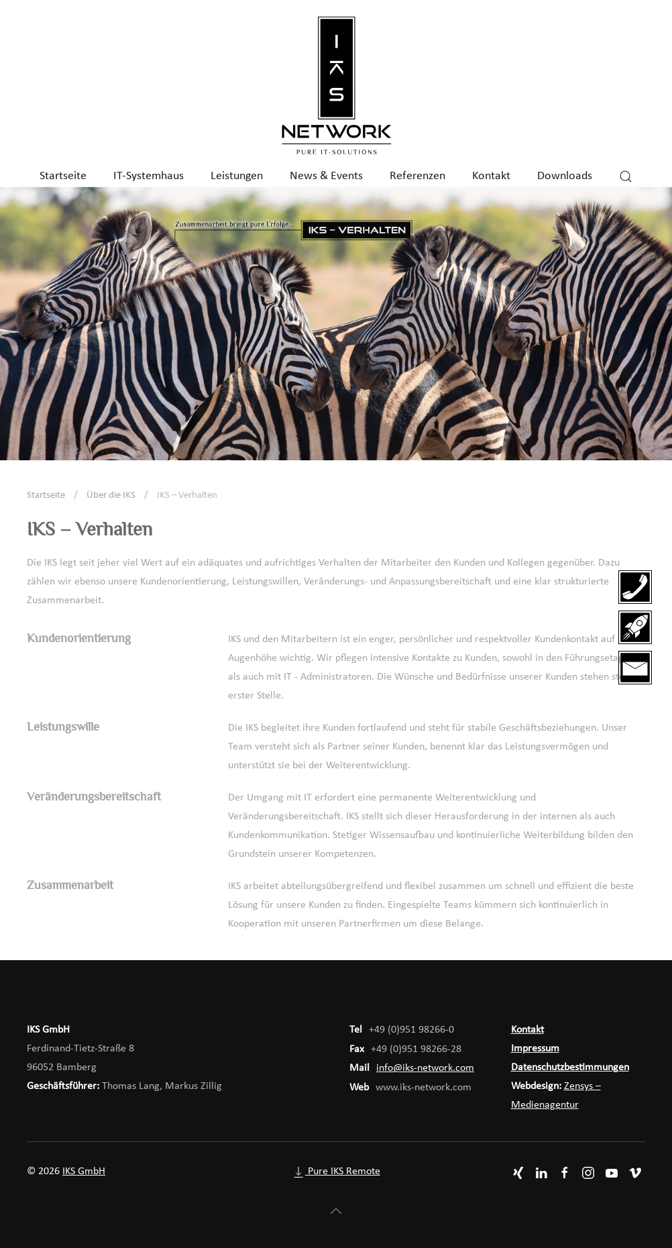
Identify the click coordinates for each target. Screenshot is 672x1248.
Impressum (535, 1048)
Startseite (63, 176)
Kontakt (491, 176)
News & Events (326, 176)
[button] (625, 176)
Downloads (564, 176)
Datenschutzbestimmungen (570, 1067)
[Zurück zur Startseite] (336, 86)
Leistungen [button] (237, 176)
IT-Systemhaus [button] (148, 176)
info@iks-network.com (425, 1068)
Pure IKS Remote (336, 1171)
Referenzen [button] (417, 176)
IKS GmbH (83, 1171)
